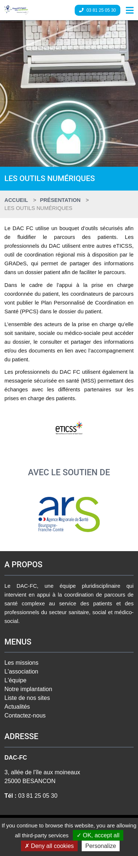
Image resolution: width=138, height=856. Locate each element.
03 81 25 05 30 (97, 10)
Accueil (16, 200)
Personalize (100, 846)
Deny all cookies (49, 846)
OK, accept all (98, 835)
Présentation (60, 200)
